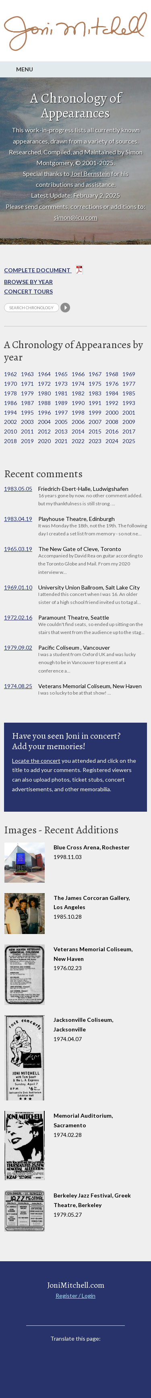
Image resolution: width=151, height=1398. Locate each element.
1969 (128, 374)
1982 (78, 393)
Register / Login (75, 1295)
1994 (10, 412)
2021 (61, 441)
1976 (111, 383)
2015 (95, 431)
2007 (95, 421)
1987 (27, 402)
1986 (10, 402)
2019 (27, 441)
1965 (61, 374)
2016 (111, 431)
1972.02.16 (18, 617)
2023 (95, 441)
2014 (78, 431)
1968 (111, 374)
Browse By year (28, 281)
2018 (10, 441)
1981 (61, 393)
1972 (44, 383)
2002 (10, 421)
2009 (128, 421)
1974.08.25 (18, 686)
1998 (78, 412)
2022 (78, 441)
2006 (78, 421)
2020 (44, 441)
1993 (128, 402)
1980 (44, 393)
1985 (128, 393)
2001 (128, 412)
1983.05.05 (18, 488)
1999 (95, 412)
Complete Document (43, 271)
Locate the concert (36, 760)
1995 (27, 412)
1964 (44, 374)
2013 (61, 431)
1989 (61, 402)
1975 (95, 383)
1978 (10, 393)
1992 (111, 402)
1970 (10, 383)
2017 (128, 431)
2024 (111, 441)
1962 (10, 374)
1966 (78, 374)
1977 (128, 383)
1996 (44, 412)
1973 (61, 383)
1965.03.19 (18, 548)
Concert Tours (28, 291)
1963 (27, 374)
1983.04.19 (18, 518)
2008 (111, 421)
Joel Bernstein (90, 173)
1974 (78, 383)
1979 (27, 393)
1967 (95, 374)
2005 (61, 421)
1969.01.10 (18, 587)
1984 (111, 393)
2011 (27, 431)
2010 (10, 431)
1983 (95, 393)
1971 (27, 383)
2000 (111, 412)
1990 (78, 402)
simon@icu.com (75, 217)
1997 (61, 412)
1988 (44, 402)
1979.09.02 (18, 647)
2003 (27, 421)
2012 (44, 431)
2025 (128, 441)
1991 (95, 402)
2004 (44, 421)
